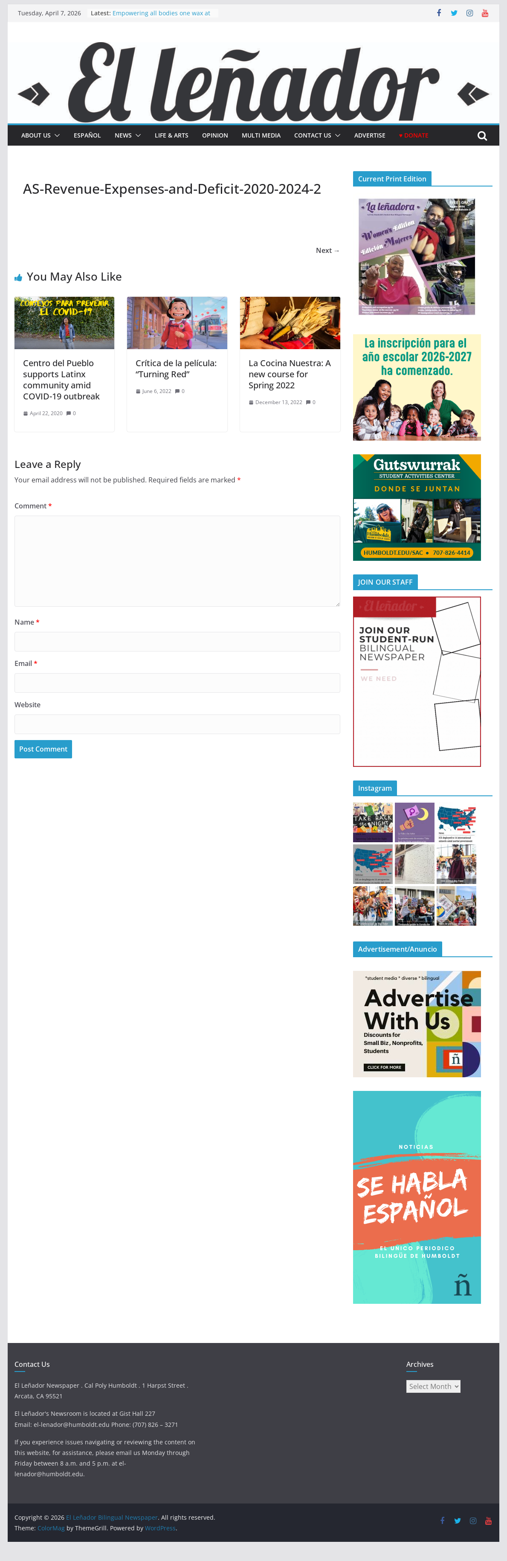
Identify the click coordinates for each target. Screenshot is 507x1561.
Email (26, 663)
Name (27, 622)
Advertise (369, 135)
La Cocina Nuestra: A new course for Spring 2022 (290, 374)
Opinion (215, 135)
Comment (33, 506)
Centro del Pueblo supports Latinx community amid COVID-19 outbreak (61, 379)
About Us (36, 135)
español (87, 135)
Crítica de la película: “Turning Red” (176, 368)
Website (27, 704)
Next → (328, 250)
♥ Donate (414, 135)
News (123, 135)
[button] (55, 135)
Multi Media (261, 135)
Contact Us (312, 135)
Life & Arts (171, 135)
